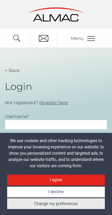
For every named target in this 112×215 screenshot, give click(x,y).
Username (17, 116)
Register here (53, 102)
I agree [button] (56, 179)
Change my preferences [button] (56, 203)
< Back (12, 70)
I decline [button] (56, 191)
